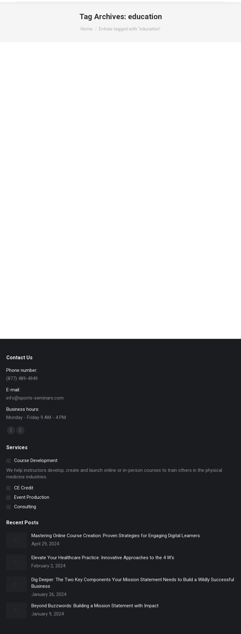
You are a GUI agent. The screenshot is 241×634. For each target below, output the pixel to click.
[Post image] (16, 540)
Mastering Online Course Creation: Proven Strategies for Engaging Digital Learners (115, 535)
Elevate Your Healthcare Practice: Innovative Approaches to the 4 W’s (102, 557)
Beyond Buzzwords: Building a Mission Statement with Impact (94, 606)
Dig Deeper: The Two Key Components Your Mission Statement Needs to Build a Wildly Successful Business (132, 583)
